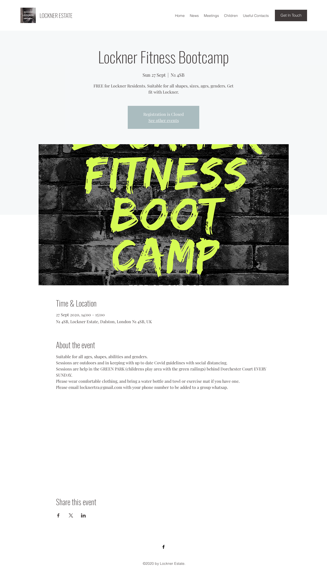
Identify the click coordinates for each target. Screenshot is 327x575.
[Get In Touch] (291, 15)
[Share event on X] (70, 515)
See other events (163, 120)
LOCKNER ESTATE (56, 15)
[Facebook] (163, 546)
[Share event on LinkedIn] (83, 515)
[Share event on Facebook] (58, 515)
